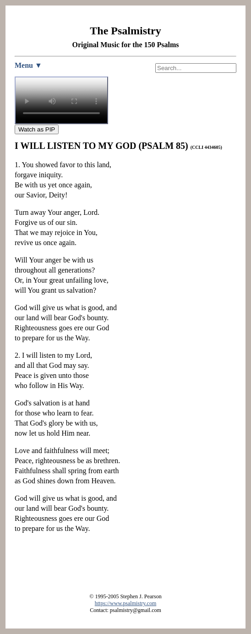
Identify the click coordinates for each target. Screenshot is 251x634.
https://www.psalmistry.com (125, 603)
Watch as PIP (36, 129)
